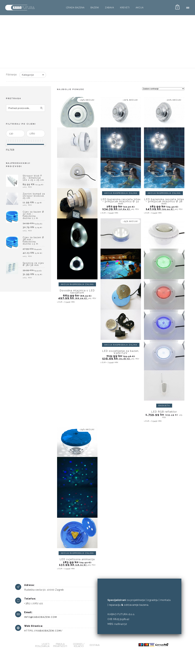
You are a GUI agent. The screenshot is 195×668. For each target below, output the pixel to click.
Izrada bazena (75, 7)
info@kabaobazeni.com (40, 617)
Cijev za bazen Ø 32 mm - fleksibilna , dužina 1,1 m (33, 215)
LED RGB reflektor (164, 411)
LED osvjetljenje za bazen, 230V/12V (120, 352)
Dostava (94, 645)
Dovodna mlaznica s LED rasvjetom (77, 291)
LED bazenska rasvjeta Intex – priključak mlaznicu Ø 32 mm (121, 201)
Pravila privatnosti (60, 645)
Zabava (109, 7)
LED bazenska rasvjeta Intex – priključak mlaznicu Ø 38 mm (164, 201)
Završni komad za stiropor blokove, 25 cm (34, 196)
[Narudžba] (163, 88)
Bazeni (95, 7)
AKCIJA (140, 7)
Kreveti (125, 7)
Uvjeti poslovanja (42, 645)
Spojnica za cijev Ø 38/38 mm (33, 264)
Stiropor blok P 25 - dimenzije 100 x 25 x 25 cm (33, 178)
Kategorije (28, 74)
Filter (10, 150)
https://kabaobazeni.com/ (43, 631)
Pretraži (41, 108)
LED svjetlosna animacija (77, 559)
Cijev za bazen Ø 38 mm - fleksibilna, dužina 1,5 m (33, 240)
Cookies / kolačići (79, 645)
